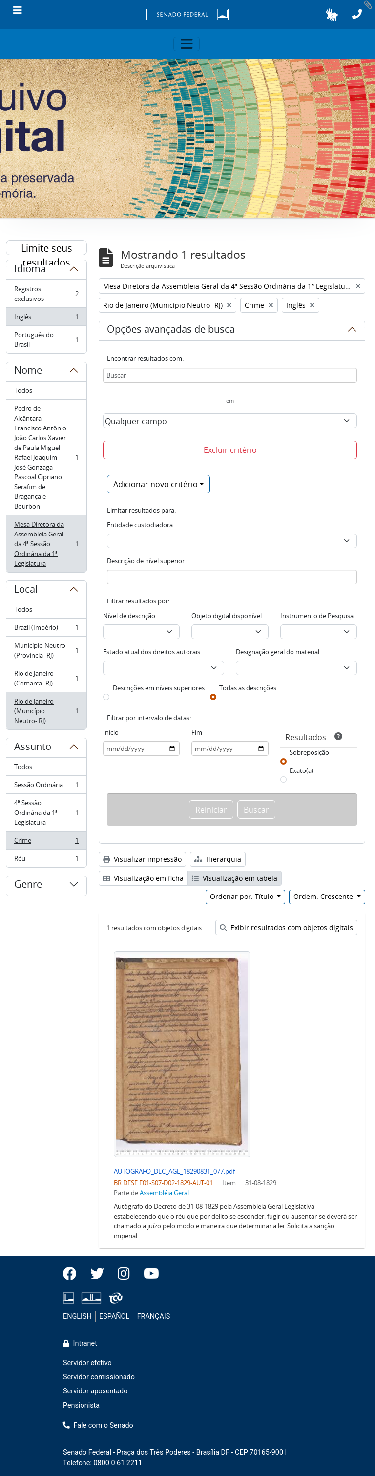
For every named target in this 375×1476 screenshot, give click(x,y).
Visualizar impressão (142, 859)
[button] (332, 14)
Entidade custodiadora (140, 524)
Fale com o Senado (98, 1425)
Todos (23, 390)
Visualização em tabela (234, 878)
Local (26, 591)
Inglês (46, 319)
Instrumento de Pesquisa (317, 615)
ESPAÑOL (114, 1316)
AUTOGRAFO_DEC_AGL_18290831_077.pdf (174, 1171)
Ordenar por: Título (242, 896)
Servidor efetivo (87, 1363)
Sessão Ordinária (46, 787)
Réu (46, 860)
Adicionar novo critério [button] (155, 484)
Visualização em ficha (143, 878)
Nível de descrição (129, 615)
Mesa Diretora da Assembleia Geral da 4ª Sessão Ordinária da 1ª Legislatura (46, 544)
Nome (28, 372)
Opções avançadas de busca (171, 331)
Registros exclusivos (46, 293)
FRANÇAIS (153, 1316)
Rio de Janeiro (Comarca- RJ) (46, 678)
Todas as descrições (247, 688)
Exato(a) (301, 770)
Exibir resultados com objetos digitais (286, 927)
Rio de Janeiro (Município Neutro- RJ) (46, 711)
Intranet (80, 1343)
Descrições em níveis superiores (159, 688)
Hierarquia (217, 859)
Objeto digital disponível (226, 615)
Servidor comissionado (99, 1377)
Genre (28, 886)
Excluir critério (230, 450)
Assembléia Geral (164, 1192)
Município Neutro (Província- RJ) (46, 650)
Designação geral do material (277, 651)
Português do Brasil (46, 339)
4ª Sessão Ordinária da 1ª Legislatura (46, 812)
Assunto (32, 748)
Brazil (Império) (46, 629)
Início (111, 732)
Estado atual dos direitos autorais (151, 651)
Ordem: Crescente (324, 896)
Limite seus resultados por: (46, 248)
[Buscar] (230, 375)
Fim (196, 732)
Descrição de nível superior (146, 560)
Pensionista (81, 1405)
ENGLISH (77, 1316)
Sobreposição (309, 752)
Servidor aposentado (95, 1391)
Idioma (30, 270)
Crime (46, 842)
